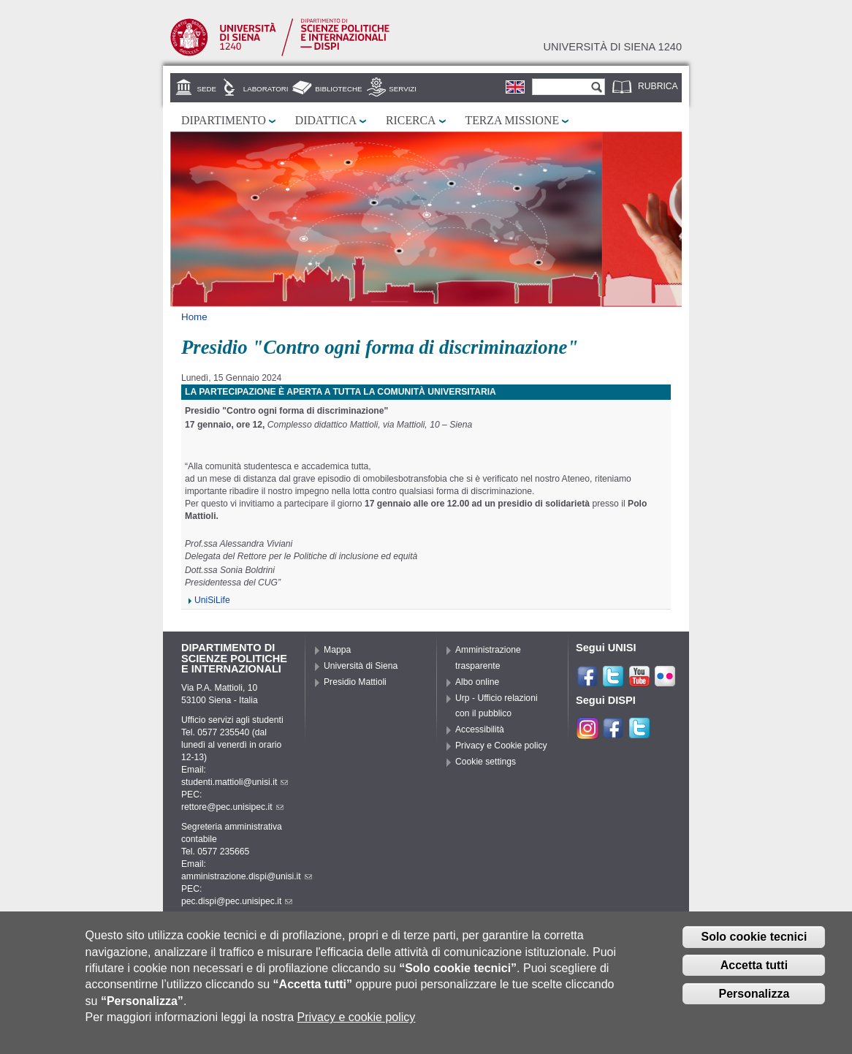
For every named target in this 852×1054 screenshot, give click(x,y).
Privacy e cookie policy (356, 1023)
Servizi (403, 89)
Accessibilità (479, 729)
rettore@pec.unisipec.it (232, 807)
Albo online (477, 682)
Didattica (326, 120)
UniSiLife (212, 600)
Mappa (337, 650)
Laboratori (266, 89)
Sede (206, 89)
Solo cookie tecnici (754, 942)
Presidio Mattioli (355, 682)
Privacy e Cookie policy (501, 745)
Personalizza (753, 999)
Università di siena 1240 (612, 47)
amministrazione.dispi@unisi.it (246, 876)
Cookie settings (485, 762)
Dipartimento (223, 120)
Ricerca (410, 120)
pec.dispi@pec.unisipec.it (236, 901)
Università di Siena (361, 666)
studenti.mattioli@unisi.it (234, 782)
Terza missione (512, 120)
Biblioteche (338, 89)
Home (194, 316)
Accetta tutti (754, 971)
